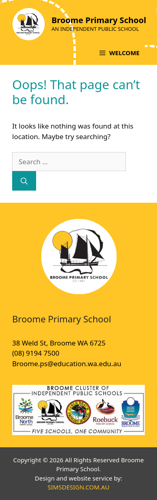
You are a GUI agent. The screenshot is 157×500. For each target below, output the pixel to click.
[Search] (24, 181)
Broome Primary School (99, 20)
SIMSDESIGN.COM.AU (78, 487)
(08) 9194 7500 (35, 353)
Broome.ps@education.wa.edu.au (66, 363)
